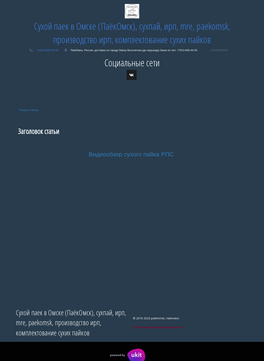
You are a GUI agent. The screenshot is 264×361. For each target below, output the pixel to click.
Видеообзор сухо (112, 154)
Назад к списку (28, 110)
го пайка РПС (155, 154)
